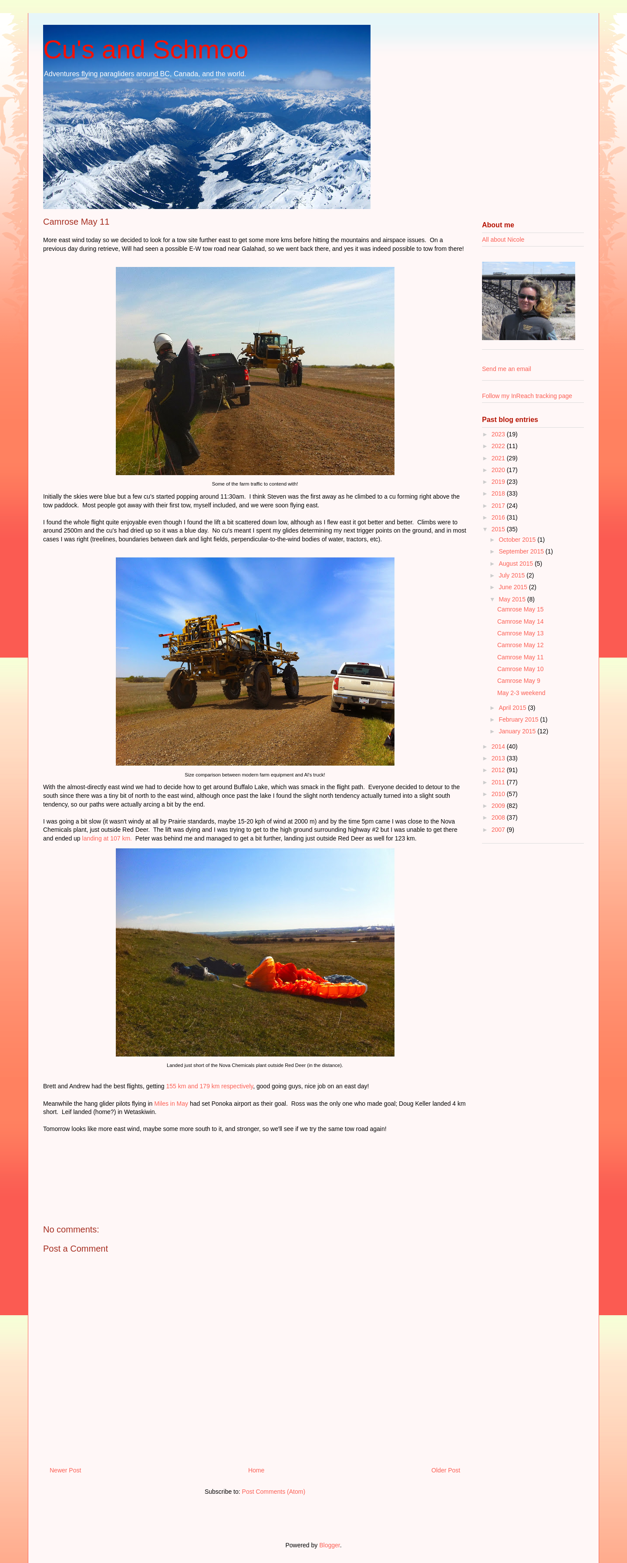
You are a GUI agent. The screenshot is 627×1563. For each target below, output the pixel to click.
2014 (499, 746)
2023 (499, 434)
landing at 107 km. (107, 838)
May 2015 (513, 599)
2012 (499, 769)
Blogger (329, 1545)
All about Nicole (503, 239)
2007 (499, 829)
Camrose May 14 (520, 621)
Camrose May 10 (520, 668)
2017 (499, 505)
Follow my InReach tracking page (527, 395)
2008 (499, 817)
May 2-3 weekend (521, 692)
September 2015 (522, 551)
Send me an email (506, 368)
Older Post (445, 1470)
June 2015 (514, 587)
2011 (499, 782)
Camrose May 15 (520, 609)
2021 (499, 458)
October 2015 (518, 539)
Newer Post (65, 1470)
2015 (499, 529)
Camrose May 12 (520, 644)
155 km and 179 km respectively (209, 1086)
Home (256, 1470)
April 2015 (513, 707)
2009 (499, 805)
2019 (499, 481)
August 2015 (517, 563)
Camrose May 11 (520, 657)
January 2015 (518, 731)
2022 (499, 445)
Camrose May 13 (520, 633)
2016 (499, 517)
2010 (499, 793)
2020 (499, 469)
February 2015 (519, 719)
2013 (499, 758)
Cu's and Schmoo (146, 49)
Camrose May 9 (518, 680)
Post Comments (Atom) (273, 1491)
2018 (499, 493)
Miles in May (171, 1103)
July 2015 (512, 575)
